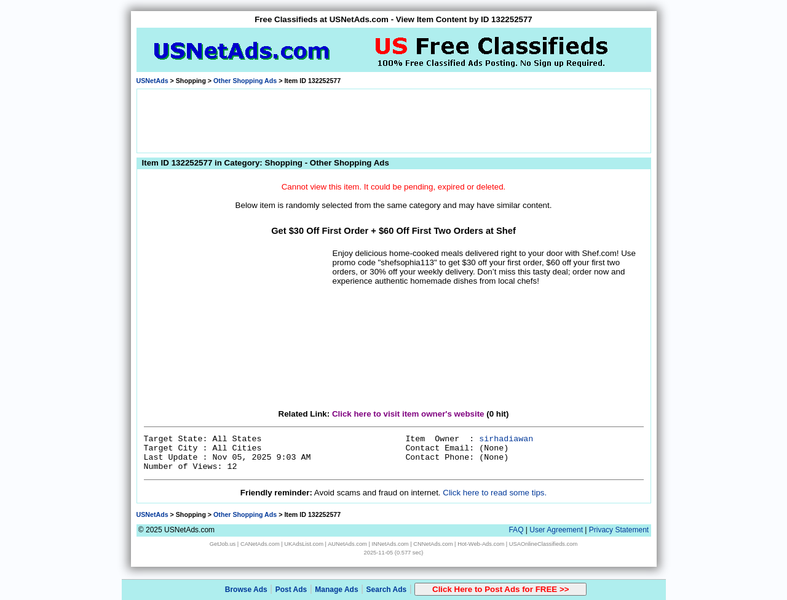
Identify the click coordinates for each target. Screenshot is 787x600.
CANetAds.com (260, 544)
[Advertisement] (393, 120)
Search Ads (386, 589)
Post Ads (291, 589)
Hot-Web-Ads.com (480, 544)
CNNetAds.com (433, 544)
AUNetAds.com (347, 544)
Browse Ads (246, 589)
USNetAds (152, 80)
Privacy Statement (619, 530)
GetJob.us (223, 544)
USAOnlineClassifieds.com (543, 544)
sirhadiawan (506, 439)
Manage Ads (336, 589)
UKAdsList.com (303, 544)
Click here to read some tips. (495, 492)
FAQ (515, 530)
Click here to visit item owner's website (408, 413)
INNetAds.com (390, 544)
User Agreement (556, 530)
